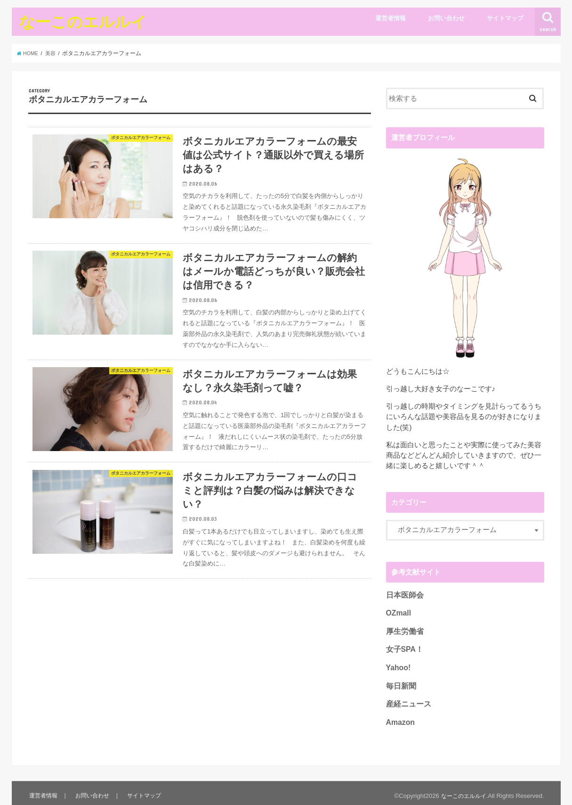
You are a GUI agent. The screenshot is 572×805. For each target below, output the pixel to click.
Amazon (399, 717)
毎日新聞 (400, 682)
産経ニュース (407, 699)
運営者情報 (390, 18)
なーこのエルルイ (83, 21)
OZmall (398, 612)
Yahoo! (397, 664)
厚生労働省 (403, 629)
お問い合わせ (446, 18)
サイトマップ (505, 18)
